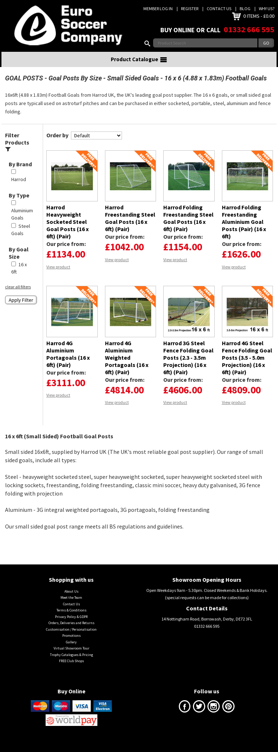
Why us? (266, 8)
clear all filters (18, 295)
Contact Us (219, 8)
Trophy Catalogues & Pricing (71, 663)
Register (189, 8)
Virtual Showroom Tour (71, 657)
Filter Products (17, 151)
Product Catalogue (139, 68)
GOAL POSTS (24, 87)
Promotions (71, 644)
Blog (245, 8)
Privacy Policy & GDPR (71, 625)
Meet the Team (71, 606)
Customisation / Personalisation (71, 638)
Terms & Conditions (71, 619)
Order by (57, 144)
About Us (71, 600)
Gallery (71, 650)
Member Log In (158, 8)
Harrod (18, 188)
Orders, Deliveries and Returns (71, 632)
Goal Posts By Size (75, 87)
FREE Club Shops (71, 670)
